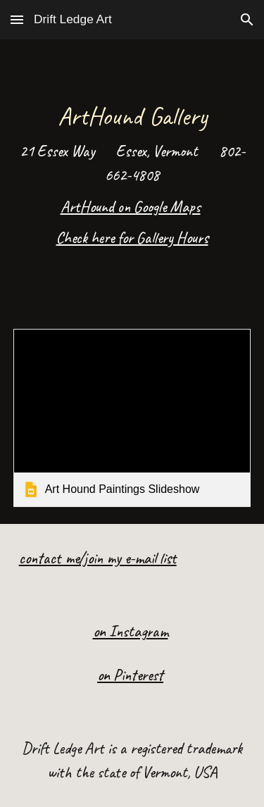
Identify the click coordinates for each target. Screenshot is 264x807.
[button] (17, 19)
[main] (132, 176)
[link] (132, 418)
